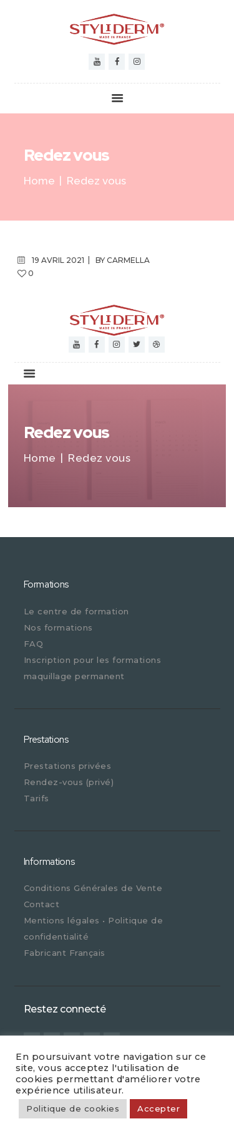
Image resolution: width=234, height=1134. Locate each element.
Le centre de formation (76, 611)
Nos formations (58, 627)
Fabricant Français (64, 953)
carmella (128, 260)
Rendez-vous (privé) (69, 782)
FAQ (34, 644)
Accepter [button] (158, 1108)
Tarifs (36, 798)
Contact (42, 904)
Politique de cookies (72, 1108)
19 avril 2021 (58, 260)
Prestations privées (68, 766)
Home (39, 181)
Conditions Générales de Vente (93, 888)
